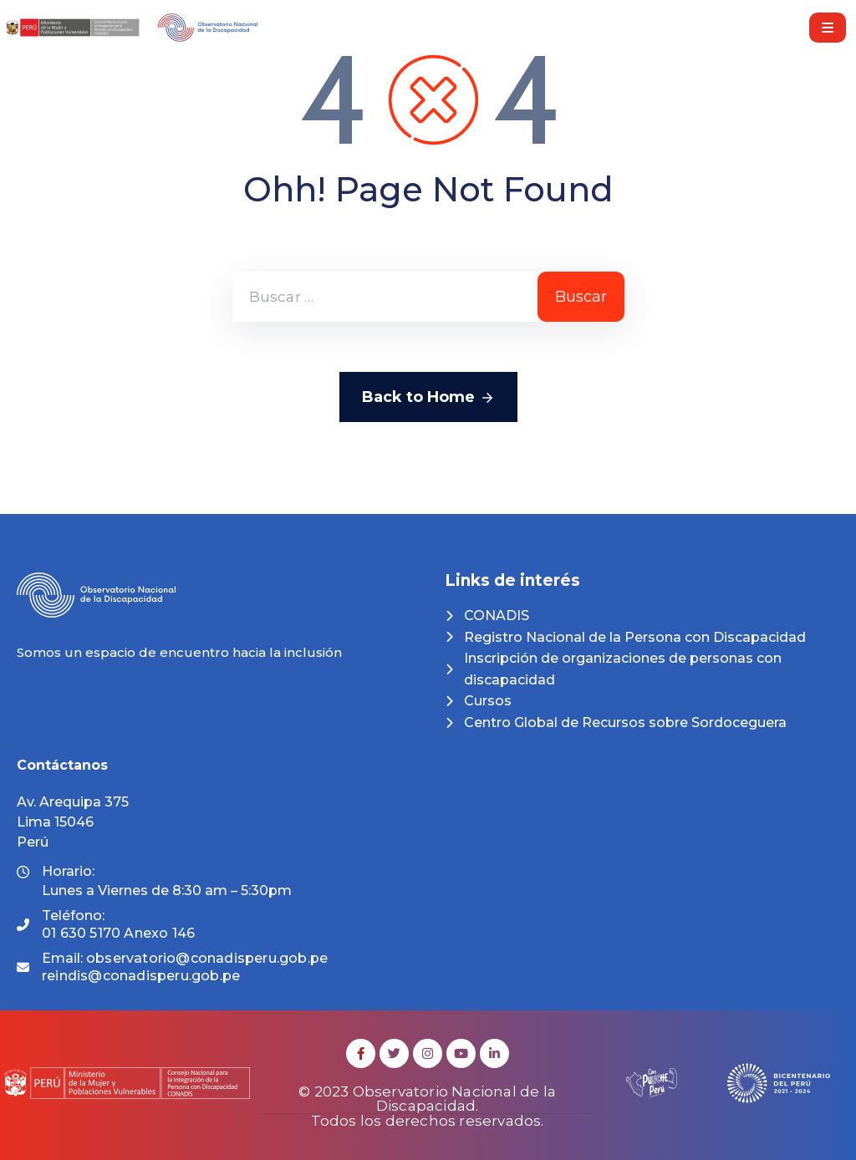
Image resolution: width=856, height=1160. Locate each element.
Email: (185, 967)
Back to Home (428, 398)
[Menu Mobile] (827, 28)
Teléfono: (118, 924)
